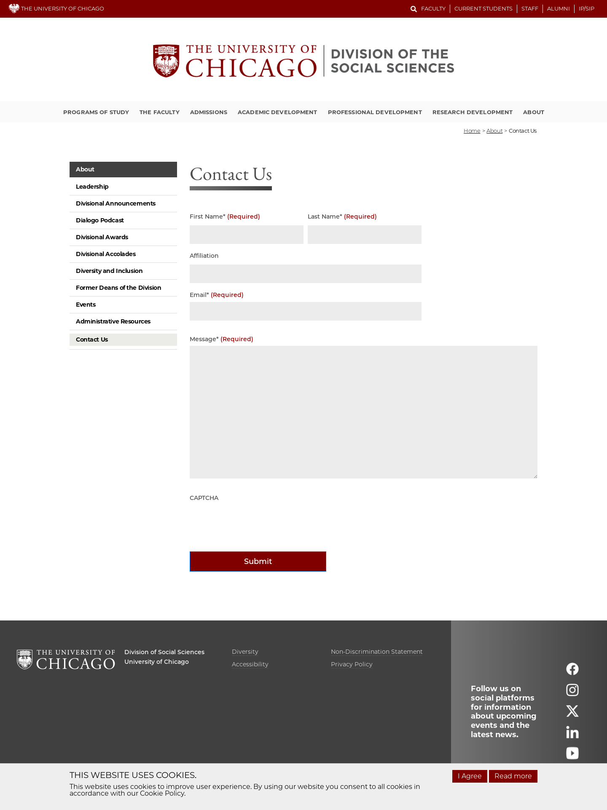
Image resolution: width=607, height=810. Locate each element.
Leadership (92, 186)
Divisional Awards (102, 237)
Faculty (433, 8)
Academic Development (277, 112)
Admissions (208, 112)
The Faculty (159, 112)
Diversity (245, 651)
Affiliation (204, 255)
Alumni (558, 8)
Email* (217, 295)
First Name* (225, 216)
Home (472, 130)
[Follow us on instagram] (572, 694)
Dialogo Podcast (100, 220)
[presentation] (254, 521)
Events (85, 304)
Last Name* (342, 216)
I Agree (470, 776)
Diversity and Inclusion (109, 271)
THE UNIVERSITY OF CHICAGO (56, 8)
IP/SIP (586, 8)
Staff (529, 8)
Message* (221, 339)
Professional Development (375, 112)
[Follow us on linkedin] (572, 736)
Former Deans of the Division (118, 287)
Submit (258, 561)
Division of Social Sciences (164, 652)
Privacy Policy (352, 664)
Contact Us (92, 339)
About (533, 112)
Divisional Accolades (106, 254)
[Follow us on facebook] (572, 673)
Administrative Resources (113, 321)
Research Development (472, 112)
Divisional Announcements (116, 203)
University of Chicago (156, 662)
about (494, 130)
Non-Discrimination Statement (377, 651)
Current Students (483, 8)
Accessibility (250, 664)
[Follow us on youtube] (572, 757)
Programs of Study (96, 112)
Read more (513, 776)
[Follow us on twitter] (572, 715)
